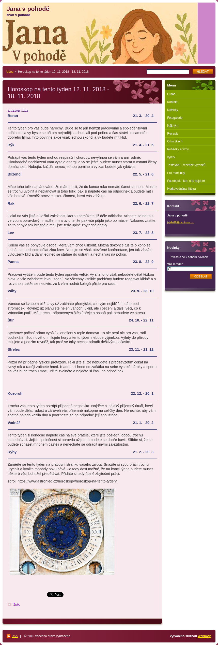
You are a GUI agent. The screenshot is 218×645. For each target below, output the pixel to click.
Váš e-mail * (175, 263)
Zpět (16, 604)
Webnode (204, 636)
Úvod (9, 72)
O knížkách (174, 141)
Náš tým (172, 125)
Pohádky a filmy (178, 149)
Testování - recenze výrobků (186, 165)
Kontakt (172, 102)
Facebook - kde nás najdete (186, 181)
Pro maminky (176, 173)
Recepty (172, 133)
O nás (171, 94)
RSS (15, 636)
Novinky (172, 110)
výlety (171, 157)
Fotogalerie (174, 118)
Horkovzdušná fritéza (181, 188)
